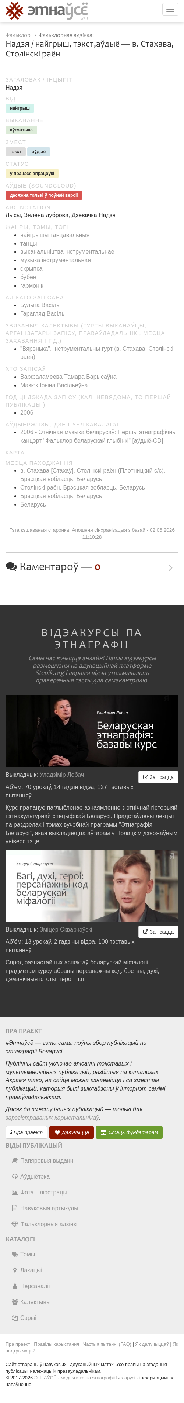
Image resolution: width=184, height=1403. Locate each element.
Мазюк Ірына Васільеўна (54, 385)
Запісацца (158, 777)
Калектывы (30, 1302)
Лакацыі (26, 1270)
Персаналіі (30, 1286)
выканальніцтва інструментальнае (67, 251)
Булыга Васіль (39, 305)
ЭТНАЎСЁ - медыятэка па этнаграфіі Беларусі (84, 1377)
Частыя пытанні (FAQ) (107, 1344)
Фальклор (18, 35)
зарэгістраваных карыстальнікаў (52, 1118)
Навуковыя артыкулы (44, 1208)
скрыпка (31, 268)
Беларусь (33, 504)
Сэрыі (23, 1318)
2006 (26, 412)
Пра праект (26, 1132)
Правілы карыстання (56, 1344)
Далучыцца (71, 1132)
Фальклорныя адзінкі (44, 1224)
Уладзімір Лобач (62, 775)
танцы (28, 243)
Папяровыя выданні (43, 1160)
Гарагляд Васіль (42, 314)
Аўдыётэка (30, 1176)
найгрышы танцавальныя (55, 235)
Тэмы (23, 1254)
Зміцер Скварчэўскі (66, 929)
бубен (28, 277)
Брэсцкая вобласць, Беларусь (61, 496)
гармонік (31, 285)
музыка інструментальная (55, 260)
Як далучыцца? (152, 1344)
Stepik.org (49, 673)
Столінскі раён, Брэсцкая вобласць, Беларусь (82, 487)
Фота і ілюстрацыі (39, 1192)
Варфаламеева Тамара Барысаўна (68, 377)
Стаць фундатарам (129, 1132)
